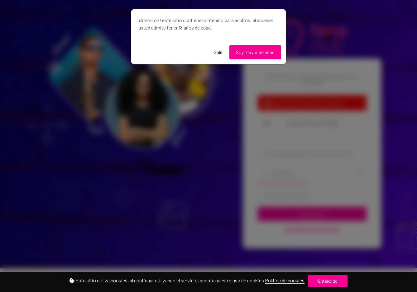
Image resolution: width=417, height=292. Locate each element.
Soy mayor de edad (255, 52)
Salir (218, 52)
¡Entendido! (327, 281)
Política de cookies (284, 280)
